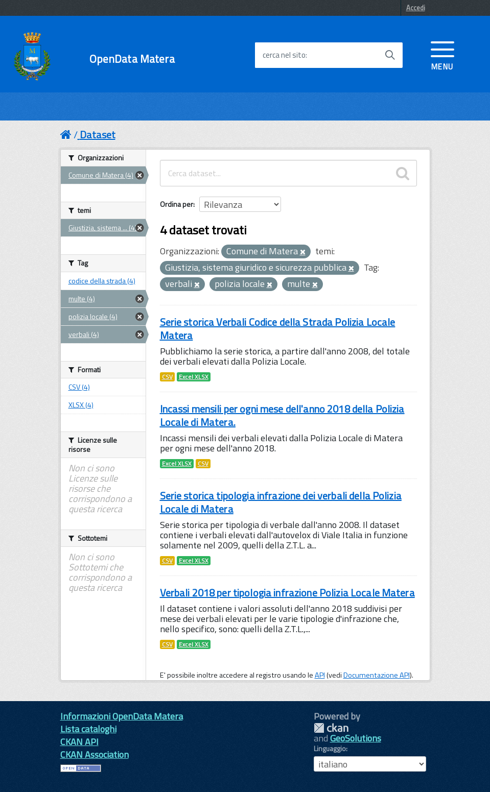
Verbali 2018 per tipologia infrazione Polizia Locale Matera (287, 593)
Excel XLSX (193, 376)
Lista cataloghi (88, 729)
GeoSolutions (355, 738)
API (320, 675)
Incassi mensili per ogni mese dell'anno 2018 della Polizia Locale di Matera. (282, 415)
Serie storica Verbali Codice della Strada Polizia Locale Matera (277, 328)
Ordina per (176, 204)
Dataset (97, 134)
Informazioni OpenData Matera (121, 716)
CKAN (331, 728)
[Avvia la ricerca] (390, 55)
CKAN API (79, 742)
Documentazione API (376, 675)
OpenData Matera (132, 59)
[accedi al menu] (442, 54)
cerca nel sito (284, 55)
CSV (167, 376)
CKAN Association (94, 754)
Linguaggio (330, 748)
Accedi (415, 8)
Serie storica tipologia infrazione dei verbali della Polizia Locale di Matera (281, 502)
